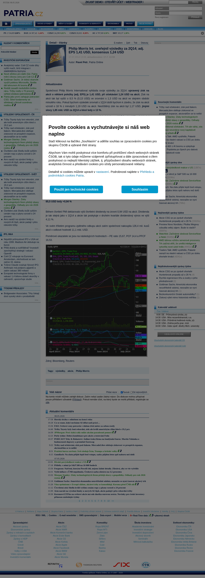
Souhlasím (140, 189)
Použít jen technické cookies (76, 189)
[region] (103, 158)
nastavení (102, 171)
